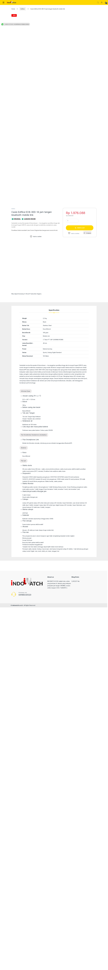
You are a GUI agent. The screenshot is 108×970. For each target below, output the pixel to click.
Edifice (23, 9)
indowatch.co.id (17, 968)
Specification (54, 673)
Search (98, 2)
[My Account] (102, 2)
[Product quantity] (72, 583)
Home (13, 9)
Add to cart (81, 590)
